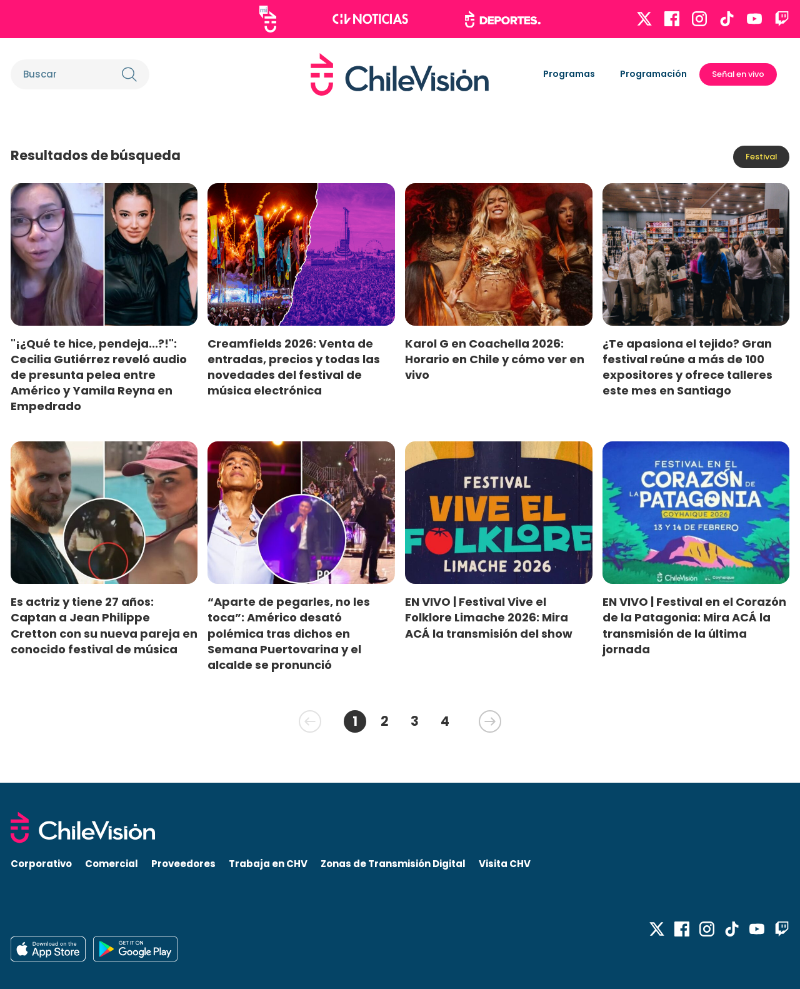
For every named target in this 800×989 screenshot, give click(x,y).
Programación (653, 74)
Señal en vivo (738, 74)
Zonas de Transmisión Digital (393, 863)
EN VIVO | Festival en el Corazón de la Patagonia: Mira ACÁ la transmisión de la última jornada (694, 625)
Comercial (111, 863)
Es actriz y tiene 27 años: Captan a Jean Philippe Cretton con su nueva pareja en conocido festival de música (104, 625)
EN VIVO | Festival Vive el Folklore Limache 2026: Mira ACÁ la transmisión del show (488, 617)
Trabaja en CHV (268, 863)
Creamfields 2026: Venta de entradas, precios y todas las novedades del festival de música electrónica (294, 367)
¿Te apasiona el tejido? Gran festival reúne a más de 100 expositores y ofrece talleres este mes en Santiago (687, 367)
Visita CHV (505, 863)
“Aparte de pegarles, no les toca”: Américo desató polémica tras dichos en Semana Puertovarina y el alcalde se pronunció (289, 633)
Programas (569, 74)
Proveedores (183, 863)
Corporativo (41, 863)
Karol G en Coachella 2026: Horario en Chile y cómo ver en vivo (494, 359)
